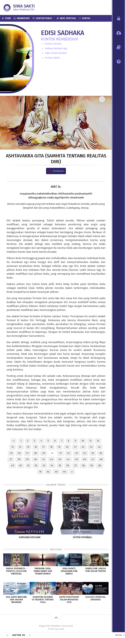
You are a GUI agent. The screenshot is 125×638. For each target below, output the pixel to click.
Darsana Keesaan (29, 537)
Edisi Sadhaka (62, 33)
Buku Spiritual (68, 18)
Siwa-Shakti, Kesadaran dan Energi (69, 571)
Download (56, 170)
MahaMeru (56, 626)
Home (8, 18)
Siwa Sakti (24, 6)
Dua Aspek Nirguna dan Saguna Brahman (16, 600)
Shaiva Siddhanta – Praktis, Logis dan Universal (16, 571)
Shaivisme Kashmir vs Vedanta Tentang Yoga (43, 600)
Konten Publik (44, 18)
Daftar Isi (18, 635)
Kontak (86, 18)
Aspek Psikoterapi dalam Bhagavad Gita (69, 600)
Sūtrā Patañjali (82, 537)
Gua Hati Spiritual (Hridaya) (95, 598)
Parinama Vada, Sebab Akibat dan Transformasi (43, 571)
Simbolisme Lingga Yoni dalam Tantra (95, 570)
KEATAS (118, 635)
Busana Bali (67, 626)
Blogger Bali (44, 626)
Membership (23, 18)
